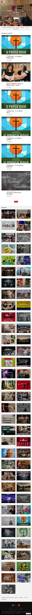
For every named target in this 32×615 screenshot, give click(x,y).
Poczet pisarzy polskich (23, 395)
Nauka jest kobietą (23, 349)
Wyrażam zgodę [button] (28, 613)
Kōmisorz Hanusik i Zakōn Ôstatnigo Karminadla (8, 293)
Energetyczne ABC (23, 259)
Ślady (23, 463)
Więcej (16, 201)
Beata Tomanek (14, 13)
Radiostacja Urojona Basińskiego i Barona (23, 418)
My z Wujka (8, 349)
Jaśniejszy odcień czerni (8, 281)
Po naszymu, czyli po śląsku (8, 395)
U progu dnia (8, 55)
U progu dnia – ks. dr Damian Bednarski (14, 166)
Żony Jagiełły (8, 588)
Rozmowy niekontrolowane (8, 439)
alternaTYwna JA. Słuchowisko (8, 213)
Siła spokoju (8, 463)
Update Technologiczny (8, 531)
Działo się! (23, 247)
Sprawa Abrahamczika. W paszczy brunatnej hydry (23, 474)
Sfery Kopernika (24, 451)
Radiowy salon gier (8, 429)
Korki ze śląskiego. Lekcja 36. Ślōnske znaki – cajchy (14, 84)
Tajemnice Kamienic (8, 508)
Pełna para (23, 383)
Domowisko (8, 247)
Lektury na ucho (8, 327)
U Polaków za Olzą (8, 520)
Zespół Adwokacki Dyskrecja (8, 576)
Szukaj (21, 608)
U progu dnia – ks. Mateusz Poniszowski (14, 57)
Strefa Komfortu (24, 486)
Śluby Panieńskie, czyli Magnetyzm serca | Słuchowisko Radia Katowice (8, 474)
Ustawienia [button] (23, 613)
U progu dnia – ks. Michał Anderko (13, 138)
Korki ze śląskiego (9, 82)
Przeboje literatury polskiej (8, 418)
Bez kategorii (23, 212)
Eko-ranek (8, 259)
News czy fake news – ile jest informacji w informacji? (23, 361)
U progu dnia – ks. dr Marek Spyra (14, 111)
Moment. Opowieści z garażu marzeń (23, 338)
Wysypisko (23, 542)
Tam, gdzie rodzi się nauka (24, 508)
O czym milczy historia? (23, 372)
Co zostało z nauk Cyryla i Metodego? (13, 193)
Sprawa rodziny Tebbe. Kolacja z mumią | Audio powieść (8, 485)
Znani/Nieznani (24, 576)
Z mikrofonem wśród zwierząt (8, 554)
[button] (31, 5)
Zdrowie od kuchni (23, 565)
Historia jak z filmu (8, 270)
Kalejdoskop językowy (24, 281)
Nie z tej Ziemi (8, 372)
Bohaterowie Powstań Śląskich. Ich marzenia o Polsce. (8, 224)
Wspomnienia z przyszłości (8, 542)
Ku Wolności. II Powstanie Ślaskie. (23, 315)
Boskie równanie (24, 224)
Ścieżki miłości (23, 440)
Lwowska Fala (23, 327)
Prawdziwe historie (23, 406)
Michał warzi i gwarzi (8, 338)
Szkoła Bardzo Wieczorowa (10, 191)
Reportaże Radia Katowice (24, 429)
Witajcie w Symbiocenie (23, 531)
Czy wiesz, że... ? (24, 236)
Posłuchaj (16, 18)
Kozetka (8, 315)
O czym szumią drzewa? (8, 383)
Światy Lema (8, 497)
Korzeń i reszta (23, 304)
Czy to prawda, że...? (8, 236)
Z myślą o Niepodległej (23, 554)
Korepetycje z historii (23, 293)
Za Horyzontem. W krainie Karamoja (16, 11)
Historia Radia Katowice (23, 270)
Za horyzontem (16, 9)
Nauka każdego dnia (8, 361)
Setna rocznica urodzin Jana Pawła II (8, 452)
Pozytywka (8, 406)
